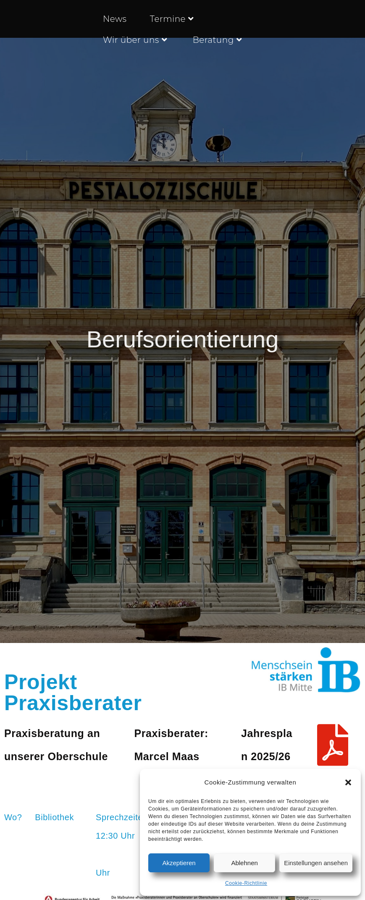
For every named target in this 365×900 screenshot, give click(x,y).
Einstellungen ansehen (316, 862)
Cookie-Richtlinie (246, 883)
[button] (348, 782)
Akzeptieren (178, 862)
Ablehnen (244, 862)
